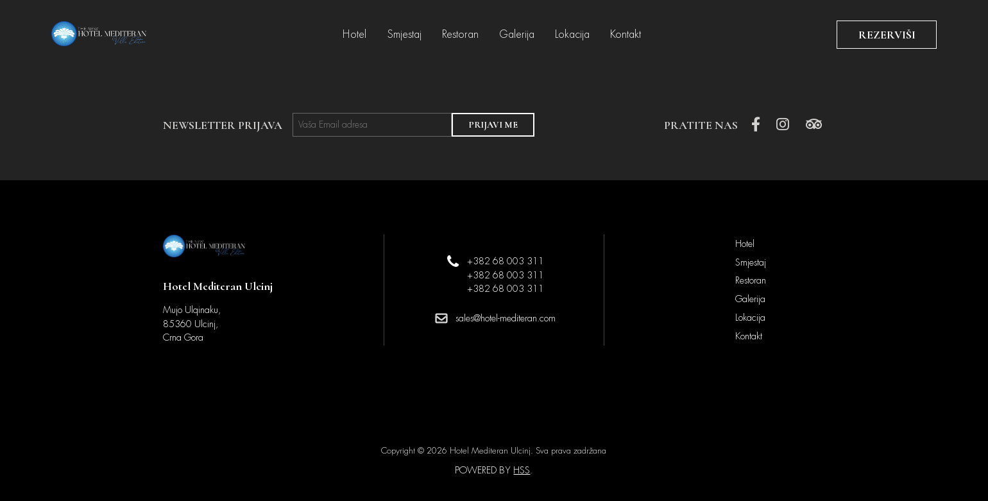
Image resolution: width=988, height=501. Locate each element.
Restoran (460, 34)
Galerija (516, 34)
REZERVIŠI (887, 35)
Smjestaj (404, 34)
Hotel (354, 34)
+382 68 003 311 (505, 261)
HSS (521, 470)
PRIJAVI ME (493, 124)
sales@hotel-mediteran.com (506, 318)
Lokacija (572, 34)
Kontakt (625, 34)
